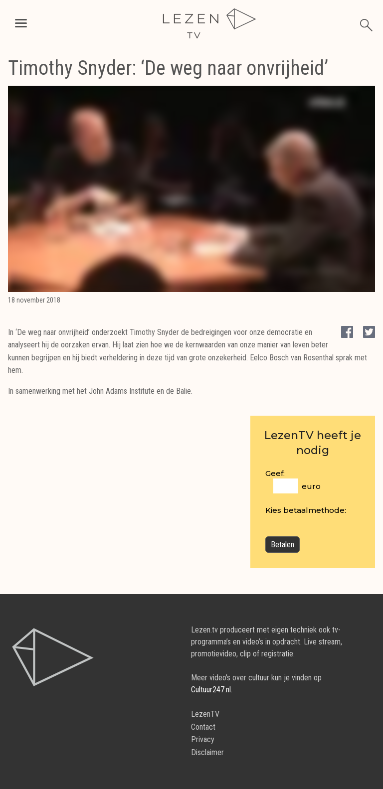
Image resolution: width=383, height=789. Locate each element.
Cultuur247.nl (211, 689)
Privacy (202, 739)
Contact (203, 727)
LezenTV (205, 714)
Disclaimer (207, 752)
